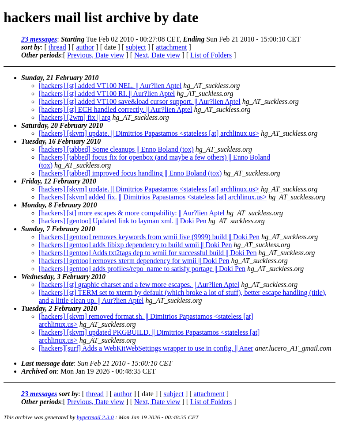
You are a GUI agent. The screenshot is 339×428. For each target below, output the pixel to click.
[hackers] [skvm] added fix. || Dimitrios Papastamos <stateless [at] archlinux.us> (153, 197)
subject (136, 47)
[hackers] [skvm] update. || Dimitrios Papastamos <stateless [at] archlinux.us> (149, 133)
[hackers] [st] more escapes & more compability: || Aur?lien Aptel (132, 213)
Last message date (47, 363)
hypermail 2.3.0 (95, 417)
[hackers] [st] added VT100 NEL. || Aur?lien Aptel (110, 85)
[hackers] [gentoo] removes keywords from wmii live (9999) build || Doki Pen (149, 237)
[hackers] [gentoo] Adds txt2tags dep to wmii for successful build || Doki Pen (147, 252)
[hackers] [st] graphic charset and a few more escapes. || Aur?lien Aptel (139, 284)
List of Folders (211, 55)
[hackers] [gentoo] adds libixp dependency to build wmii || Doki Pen (135, 244)
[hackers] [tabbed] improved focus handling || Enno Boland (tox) (130, 173)
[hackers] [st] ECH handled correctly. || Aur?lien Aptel (115, 109)
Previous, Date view (95, 55)
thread (57, 47)
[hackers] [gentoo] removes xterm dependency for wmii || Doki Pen (134, 260)
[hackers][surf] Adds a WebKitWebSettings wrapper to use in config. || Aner (146, 348)
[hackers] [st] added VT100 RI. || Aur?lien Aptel (107, 93)
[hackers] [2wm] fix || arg (75, 117)
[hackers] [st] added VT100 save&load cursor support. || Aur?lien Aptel (140, 101)
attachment (171, 47)
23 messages (39, 39)
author (85, 47)
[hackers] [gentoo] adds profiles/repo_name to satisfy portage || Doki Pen (142, 268)
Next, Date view (157, 55)
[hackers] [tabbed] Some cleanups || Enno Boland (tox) (116, 149)
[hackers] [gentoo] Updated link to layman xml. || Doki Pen (123, 221)
